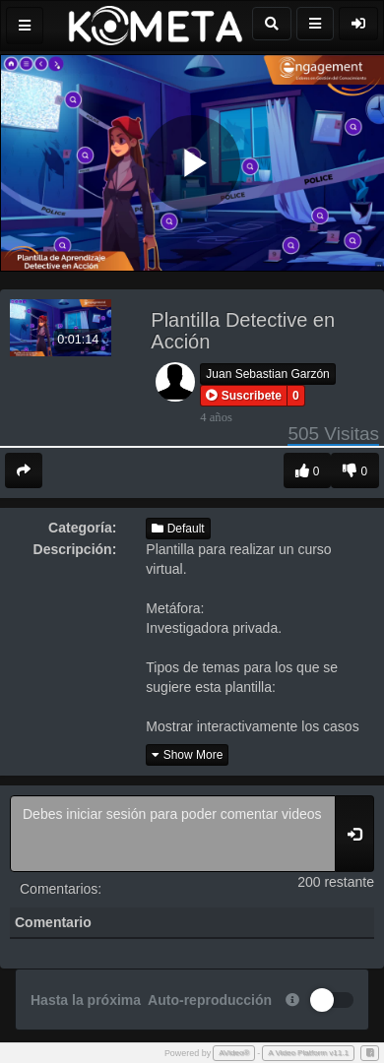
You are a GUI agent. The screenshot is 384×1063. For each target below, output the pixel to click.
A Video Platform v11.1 (308, 1052)
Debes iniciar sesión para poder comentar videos (173, 833)
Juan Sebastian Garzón (267, 374)
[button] (244, 395)
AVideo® (234, 1052)
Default (178, 528)
